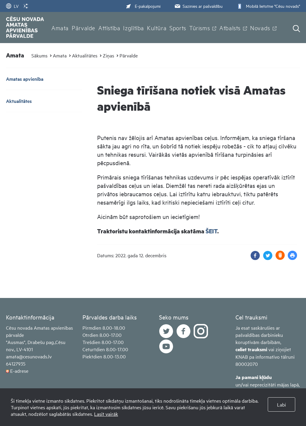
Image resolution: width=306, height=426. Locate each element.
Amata (60, 27)
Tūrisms (199, 27)
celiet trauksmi (251, 349)
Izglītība (133, 27)
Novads (260, 27)
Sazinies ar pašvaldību (198, 6)
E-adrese (19, 370)
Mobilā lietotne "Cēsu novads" (268, 6)
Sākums (39, 55)
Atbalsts (230, 27)
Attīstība (109, 27)
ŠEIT (211, 231)
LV (12, 6)
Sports (177, 27)
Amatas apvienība (24, 78)
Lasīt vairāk (106, 413)
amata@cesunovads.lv (29, 356)
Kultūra (156, 27)
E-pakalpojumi (143, 6)
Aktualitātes (84, 55)
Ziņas (108, 55)
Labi (281, 404)
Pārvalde (83, 27)
